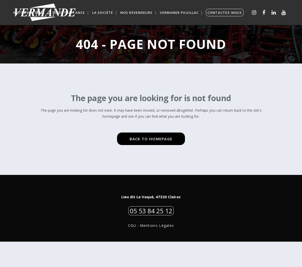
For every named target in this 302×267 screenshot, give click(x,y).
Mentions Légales (157, 250)
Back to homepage (151, 163)
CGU (132, 250)
